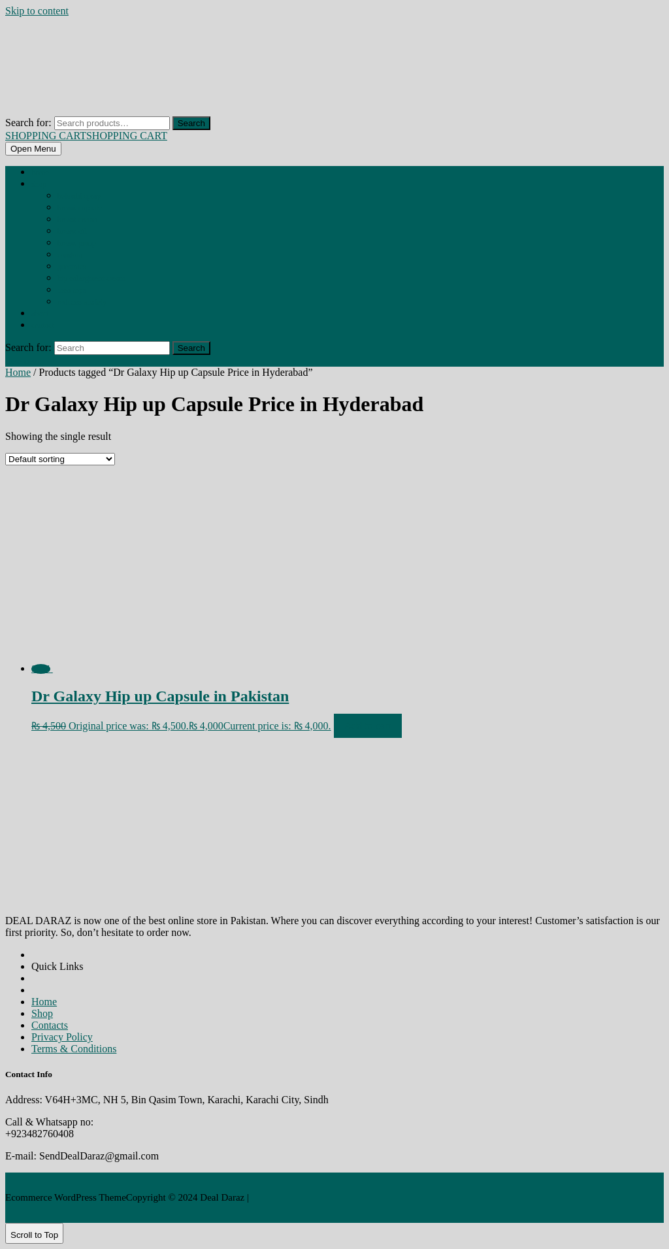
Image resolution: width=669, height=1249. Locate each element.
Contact (42, 325)
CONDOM (70, 254)
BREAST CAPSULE (79, 207)
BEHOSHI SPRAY (79, 196)
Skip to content (37, 10)
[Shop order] (60, 459)
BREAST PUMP (76, 243)
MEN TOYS (71, 290)
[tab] (33, 149)
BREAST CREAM (77, 219)
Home (40, 172)
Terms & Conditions (73, 1048)
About (40, 313)
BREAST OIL (71, 231)
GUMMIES (71, 266)
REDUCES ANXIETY (81, 302)
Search (191, 123)
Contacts (49, 1025)
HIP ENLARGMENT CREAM (91, 278)
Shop (38, 184)
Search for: (28, 122)
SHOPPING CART (86, 135)
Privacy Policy (62, 1036)
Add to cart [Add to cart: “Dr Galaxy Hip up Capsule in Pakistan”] (367, 725)
